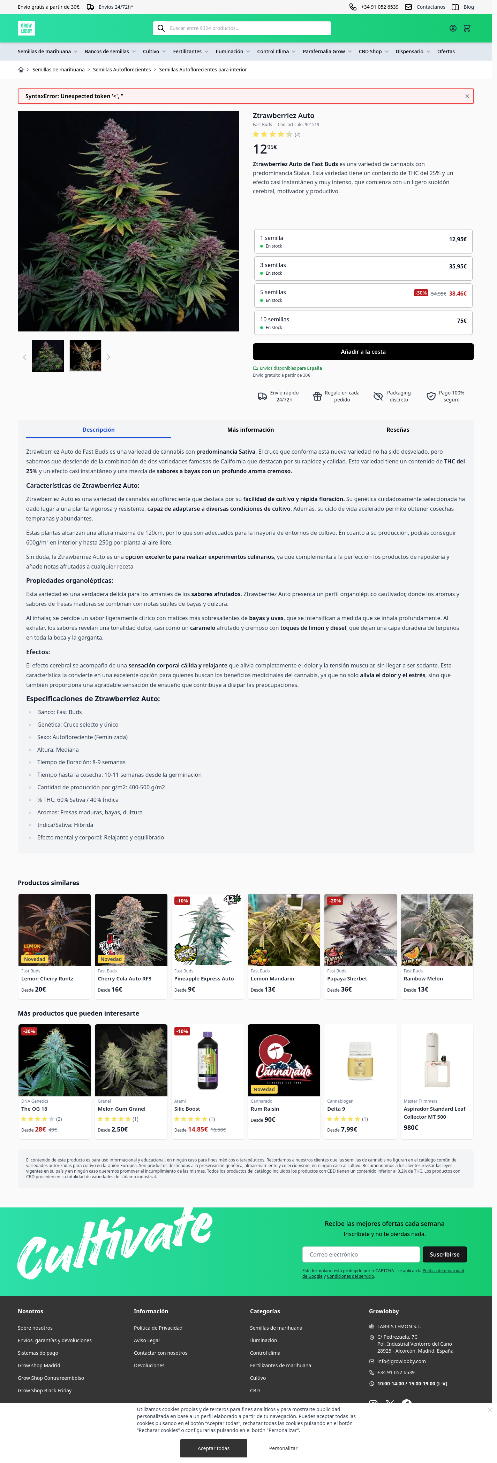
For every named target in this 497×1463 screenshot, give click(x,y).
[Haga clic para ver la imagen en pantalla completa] (128, 221)
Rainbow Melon (423, 978)
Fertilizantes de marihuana (280, 1365)
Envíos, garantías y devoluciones (55, 1340)
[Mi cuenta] (453, 28)
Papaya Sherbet (347, 978)
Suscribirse (445, 1254)
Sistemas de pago (38, 1352)
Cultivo (155, 51)
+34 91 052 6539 (396, 1372)
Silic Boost (187, 1108)
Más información (250, 429)
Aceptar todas (213, 1448)
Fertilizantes (191, 51)
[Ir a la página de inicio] (26, 28)
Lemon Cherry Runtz (47, 978)
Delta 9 (336, 1108)
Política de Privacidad (158, 1327)
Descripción (98, 429)
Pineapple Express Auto (204, 978)
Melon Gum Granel (121, 1108)
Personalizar (283, 1448)
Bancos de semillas (111, 51)
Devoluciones (149, 1365)
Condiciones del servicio (350, 1276)
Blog (469, 6)
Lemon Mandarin (272, 978)
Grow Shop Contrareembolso (51, 1378)
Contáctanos (431, 6)
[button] (276, 134)
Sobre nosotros (35, 1327)
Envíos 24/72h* (116, 6)
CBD (255, 1390)
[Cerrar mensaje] (467, 96)
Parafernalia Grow (328, 51)
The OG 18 (34, 1108)
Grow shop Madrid (39, 1365)
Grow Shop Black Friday (44, 1390)
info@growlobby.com (401, 1361)
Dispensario (414, 51)
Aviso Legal (147, 1340)
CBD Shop (374, 51)
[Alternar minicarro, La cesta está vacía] (467, 28)
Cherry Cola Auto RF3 (124, 978)
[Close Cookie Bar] (490, 1410)
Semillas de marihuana (48, 51)
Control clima (265, 1352)
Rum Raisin (265, 1108)
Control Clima (277, 51)
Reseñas (397, 429)
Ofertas (446, 51)
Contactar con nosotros (160, 1352)
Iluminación (233, 51)
